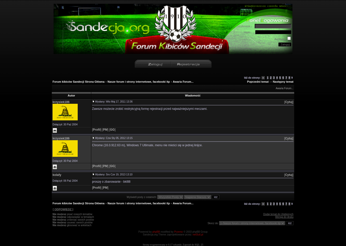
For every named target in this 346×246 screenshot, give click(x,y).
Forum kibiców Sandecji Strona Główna (79, 81)
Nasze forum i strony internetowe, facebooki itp (139, 81)
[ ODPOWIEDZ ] (63, 209)
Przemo (178, 231)
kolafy (57, 175)
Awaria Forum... (183, 81)
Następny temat (283, 81)
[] (288, 102)
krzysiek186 (61, 102)
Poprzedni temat (258, 81)
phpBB (156, 231)
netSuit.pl (198, 234)
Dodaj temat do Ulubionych (278, 214)
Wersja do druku (284, 217)
